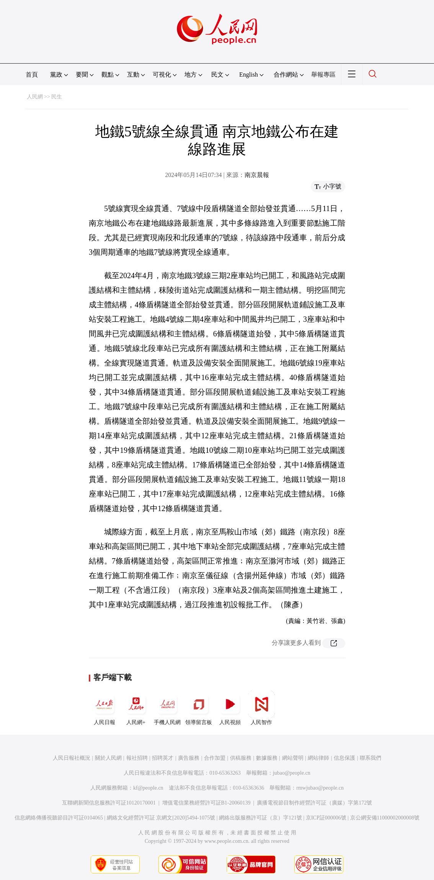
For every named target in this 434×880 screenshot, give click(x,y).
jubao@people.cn (291, 773)
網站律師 (318, 758)
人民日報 (104, 708)
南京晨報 (257, 175)
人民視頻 (230, 708)
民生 (56, 97)
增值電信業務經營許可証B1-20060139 (206, 803)
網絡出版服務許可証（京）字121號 (260, 818)
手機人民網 (167, 708)
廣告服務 (188, 758)
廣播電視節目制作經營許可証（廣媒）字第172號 (314, 803)
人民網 (35, 97)
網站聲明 (292, 758)
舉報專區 (323, 74)
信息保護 (344, 758)
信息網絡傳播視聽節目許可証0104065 (59, 818)
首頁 (32, 74)
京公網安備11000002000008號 (384, 818)
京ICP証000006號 (326, 818)
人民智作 (261, 708)
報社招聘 (137, 758)
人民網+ (135, 708)
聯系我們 (370, 758)
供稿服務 (240, 758)
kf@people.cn (148, 788)
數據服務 (266, 758)
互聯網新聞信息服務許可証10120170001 (109, 803)
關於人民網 (108, 758)
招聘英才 (162, 758)
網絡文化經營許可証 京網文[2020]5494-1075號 (161, 818)
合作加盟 (214, 758)
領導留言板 (198, 708)
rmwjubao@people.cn (320, 788)
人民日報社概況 (71, 758)
